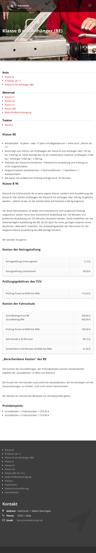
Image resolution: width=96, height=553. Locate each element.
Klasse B (9, 76)
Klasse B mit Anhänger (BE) (19, 84)
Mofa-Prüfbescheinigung (18, 112)
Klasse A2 (10, 100)
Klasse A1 (10, 104)
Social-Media (12, 492)
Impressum (11, 484)
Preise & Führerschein (21, 36)
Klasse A (9, 97)
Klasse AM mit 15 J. (15, 473)
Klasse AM (10, 108)
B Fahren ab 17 (13, 80)
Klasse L (9, 124)
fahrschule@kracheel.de (30, 520)
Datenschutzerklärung (17, 488)
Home (5, 36)
